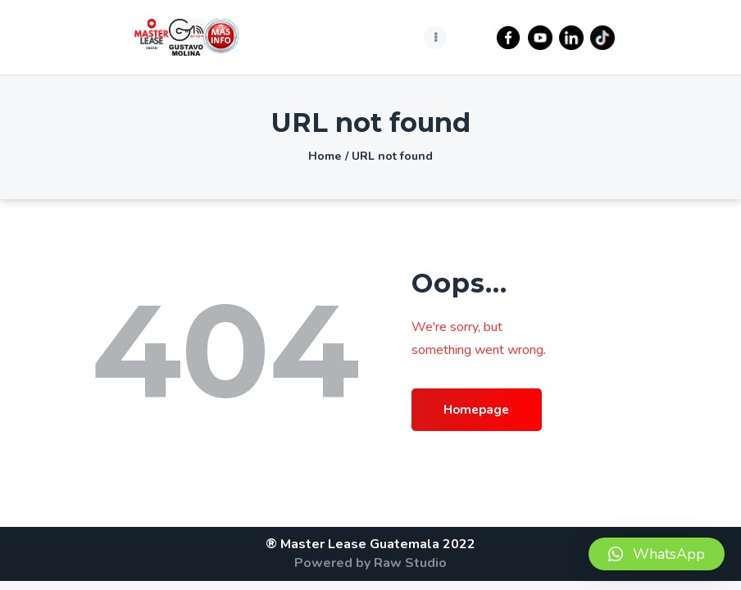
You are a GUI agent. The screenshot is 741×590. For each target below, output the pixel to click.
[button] (657, 554)
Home (324, 156)
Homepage (483, 411)
